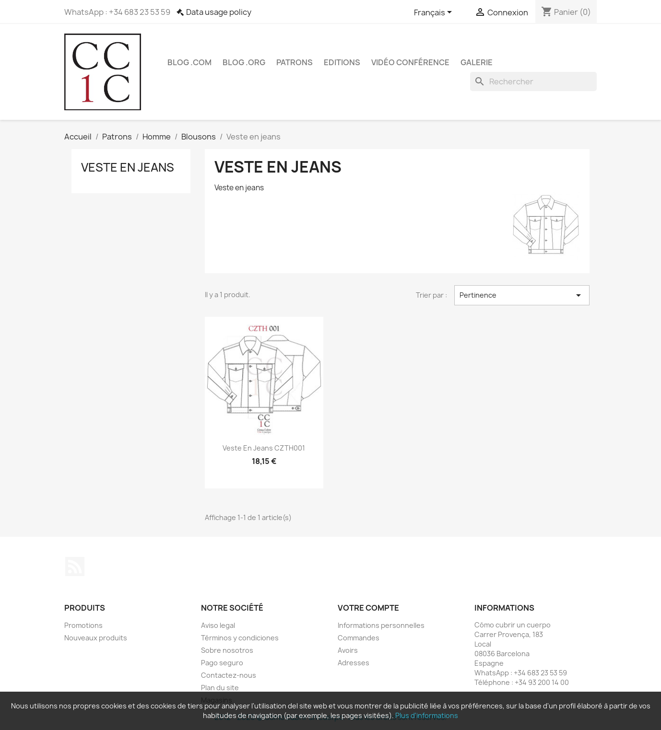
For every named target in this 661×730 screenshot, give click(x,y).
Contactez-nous (228, 675)
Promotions (83, 625)
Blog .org (244, 62)
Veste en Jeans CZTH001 (264, 447)
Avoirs (348, 650)
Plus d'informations (426, 715)
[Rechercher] (533, 81)
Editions (342, 62)
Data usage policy (218, 12)
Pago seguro (222, 662)
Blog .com (189, 62)
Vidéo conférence (410, 62)
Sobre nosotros (227, 650)
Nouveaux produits (95, 637)
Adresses (353, 662)
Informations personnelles (381, 625)
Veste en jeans (127, 167)
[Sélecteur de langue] (434, 13)
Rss (74, 566)
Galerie (476, 62)
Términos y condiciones (240, 637)
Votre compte (368, 608)
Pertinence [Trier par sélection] (522, 295)
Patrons (294, 62)
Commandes (358, 637)
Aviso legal (218, 625)
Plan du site (220, 687)
